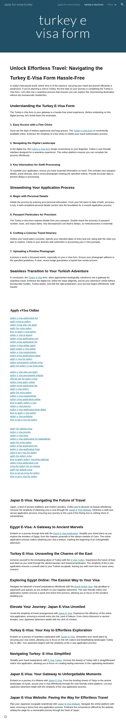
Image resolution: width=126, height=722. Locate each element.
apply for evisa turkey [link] (69, 4)
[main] (63, 26)
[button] (122, 4)
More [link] (110, 4)
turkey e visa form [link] (93, 4)
